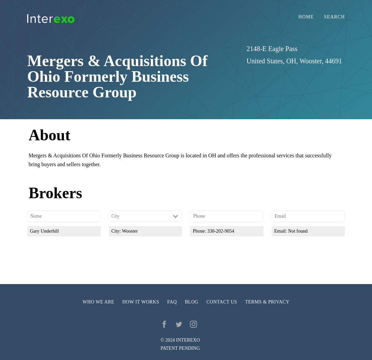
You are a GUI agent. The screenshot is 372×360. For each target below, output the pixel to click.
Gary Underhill (44, 231)
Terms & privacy (267, 301)
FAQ (172, 301)
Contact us (221, 301)
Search (334, 17)
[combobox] (145, 216)
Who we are (98, 301)
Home (306, 17)
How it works (140, 301)
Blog (192, 301)
